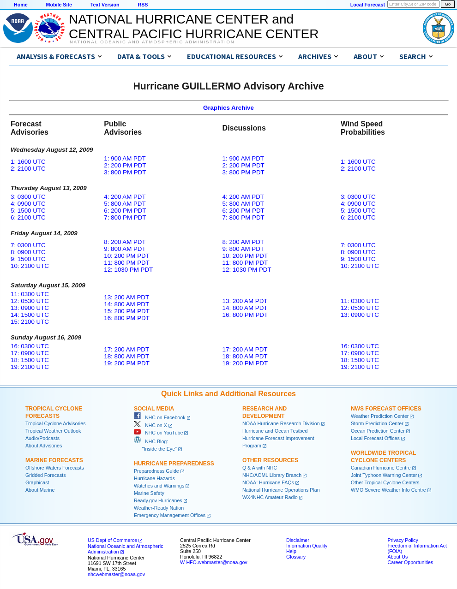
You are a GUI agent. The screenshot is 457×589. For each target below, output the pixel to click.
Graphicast (37, 482)
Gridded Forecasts (45, 475)
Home (21, 4)
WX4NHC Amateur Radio (270, 497)
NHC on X (150, 425)
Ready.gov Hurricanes (158, 500)
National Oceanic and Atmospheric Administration (152, 42)
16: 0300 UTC (30, 346)
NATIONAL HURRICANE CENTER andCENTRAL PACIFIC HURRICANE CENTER (194, 26)
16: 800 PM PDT (127, 318)
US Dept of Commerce (112, 540)
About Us (397, 556)
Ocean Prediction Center (378, 431)
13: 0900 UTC (30, 307)
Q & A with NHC (259, 467)
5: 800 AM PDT (124, 203)
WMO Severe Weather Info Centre (388, 490)
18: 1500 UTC (30, 360)
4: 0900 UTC (28, 203)
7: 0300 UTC (28, 245)
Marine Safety (149, 493)
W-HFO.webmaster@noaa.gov (213, 562)
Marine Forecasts (54, 460)
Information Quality (306, 545)
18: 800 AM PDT (126, 356)
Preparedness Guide (156, 471)
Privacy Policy (402, 540)
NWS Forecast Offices (386, 408)
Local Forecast (367, 4)
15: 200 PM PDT (127, 311)
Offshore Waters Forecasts (54, 467)
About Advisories (43, 445)
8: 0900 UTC (28, 252)
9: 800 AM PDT (124, 248)
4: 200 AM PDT (124, 196)
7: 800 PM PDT (125, 217)
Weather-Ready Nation (159, 508)
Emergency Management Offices (169, 515)
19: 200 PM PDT (127, 363)
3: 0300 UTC (28, 196)
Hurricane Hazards (154, 478)
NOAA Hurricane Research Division (281, 423)
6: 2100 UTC (28, 217)
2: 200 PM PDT (125, 165)
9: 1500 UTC (28, 259)
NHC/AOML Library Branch (271, 475)
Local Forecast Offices (375, 438)
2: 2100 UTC (28, 168)
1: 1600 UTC (28, 161)
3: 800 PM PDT (125, 172)
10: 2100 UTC (30, 265)
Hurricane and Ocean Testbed (274, 431)
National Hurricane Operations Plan (281, 490)
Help (291, 551)
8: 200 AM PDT (124, 241)
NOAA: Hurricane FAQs (268, 482)
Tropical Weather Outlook (53, 431)
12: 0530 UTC (30, 300)
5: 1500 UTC (28, 210)
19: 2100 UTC (30, 366)
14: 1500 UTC (30, 314)
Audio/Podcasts (42, 438)
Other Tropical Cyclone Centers (385, 482)
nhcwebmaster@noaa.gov (116, 574)
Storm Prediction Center (377, 423)
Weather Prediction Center (380, 416)
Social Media (154, 408)
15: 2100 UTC (30, 321)
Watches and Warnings (159, 485)
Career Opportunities (410, 562)
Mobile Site (59, 4)
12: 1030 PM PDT (128, 269)
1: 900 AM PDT (124, 158)
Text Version (105, 4)
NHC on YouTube (158, 432)
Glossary (296, 556)
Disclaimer (297, 540)
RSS (143, 4)
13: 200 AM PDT (126, 297)
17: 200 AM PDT (126, 349)
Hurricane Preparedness (174, 463)
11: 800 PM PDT (127, 262)
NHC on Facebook (160, 417)
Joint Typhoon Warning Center (384, 475)
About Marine (39, 490)
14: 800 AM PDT (126, 304)
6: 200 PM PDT (125, 210)
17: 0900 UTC (30, 353)
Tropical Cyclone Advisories (55, 423)
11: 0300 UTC (30, 294)
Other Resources (270, 460)
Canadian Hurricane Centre (381, 467)
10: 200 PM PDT (127, 255)
